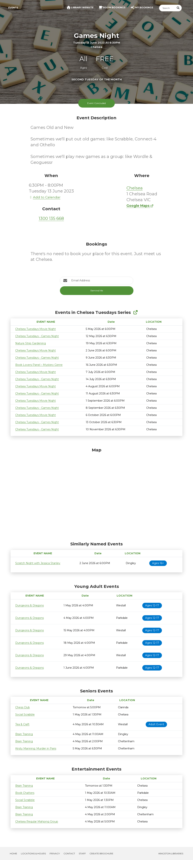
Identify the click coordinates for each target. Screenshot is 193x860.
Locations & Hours (33, 853)
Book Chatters (24, 793)
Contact (69, 853)
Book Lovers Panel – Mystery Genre (39, 364)
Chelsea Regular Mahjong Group (36, 821)
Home (13, 853)
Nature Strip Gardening (30, 343)
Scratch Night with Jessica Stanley (37, 563)
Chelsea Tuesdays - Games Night (37, 336)
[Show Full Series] (135, 312)
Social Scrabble (25, 714)
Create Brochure (101, 853)
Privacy (55, 853)
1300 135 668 (51, 218)
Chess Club (22, 707)
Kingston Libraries (171, 853)
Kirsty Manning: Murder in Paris (35, 748)
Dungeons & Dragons (29, 605)
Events (13, 7)
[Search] (167, 8)
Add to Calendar (45, 197)
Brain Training (24, 734)
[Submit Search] (178, 8)
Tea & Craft (22, 724)
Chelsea (134, 188)
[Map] (96, 493)
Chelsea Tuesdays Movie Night (35, 329)
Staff (82, 853)
